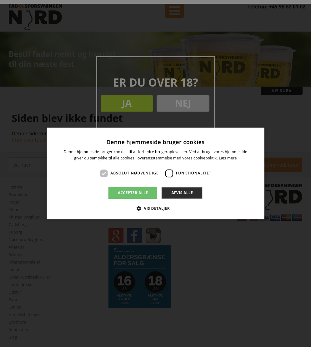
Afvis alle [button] (182, 192)
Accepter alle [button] (133, 192)
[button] (155, 208)
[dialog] (155, 173)
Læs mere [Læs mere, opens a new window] (228, 158)
